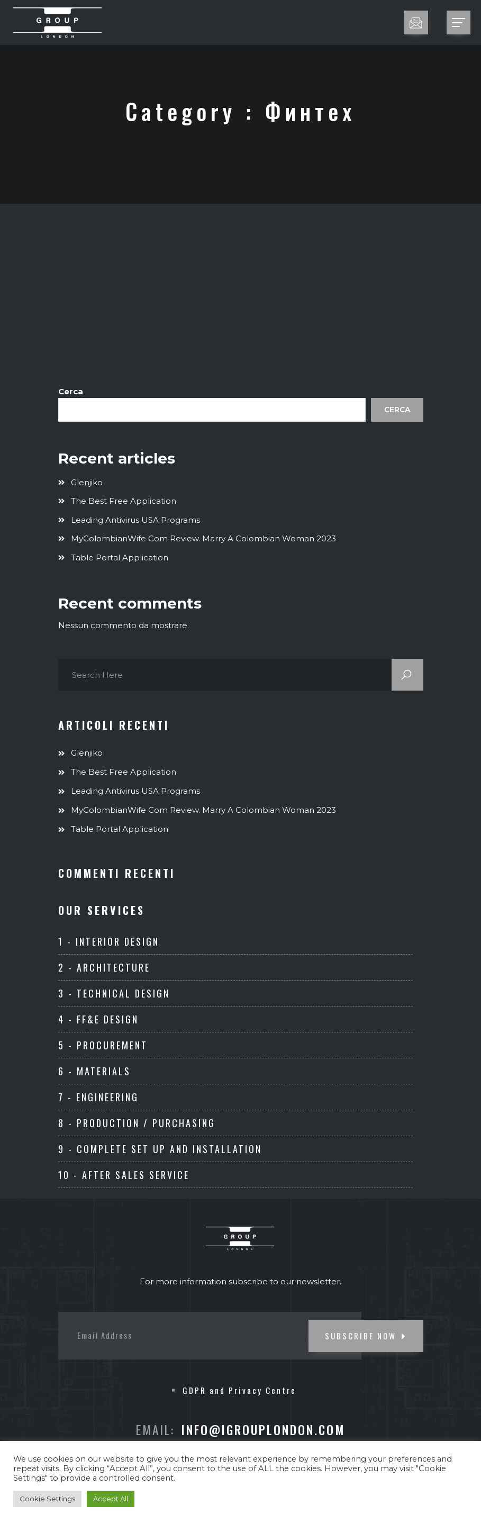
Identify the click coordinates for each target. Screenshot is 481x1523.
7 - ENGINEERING (98, 1097)
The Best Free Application (123, 501)
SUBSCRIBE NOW (366, 1335)
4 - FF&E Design (98, 1019)
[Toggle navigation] (458, 22)
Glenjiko (87, 482)
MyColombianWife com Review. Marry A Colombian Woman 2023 (203, 538)
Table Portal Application (119, 557)
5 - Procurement (103, 1045)
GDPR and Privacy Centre (239, 1390)
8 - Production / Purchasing (136, 1123)
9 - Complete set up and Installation (160, 1149)
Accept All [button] (110, 1498)
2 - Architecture (104, 967)
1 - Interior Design (108, 941)
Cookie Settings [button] (47, 1498)
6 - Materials (94, 1071)
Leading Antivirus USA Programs (135, 520)
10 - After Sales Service (123, 1175)
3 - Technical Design (114, 993)
